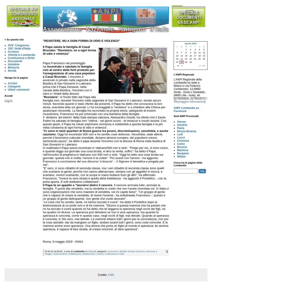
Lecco (181, 137)
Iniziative (13, 64)
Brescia (182, 147)
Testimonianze (60, 254)
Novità (12, 70)
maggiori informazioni (191, 101)
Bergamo (183, 153)
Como (181, 143)
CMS (111, 275)
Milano (181, 156)
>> (204, 65)
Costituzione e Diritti (21, 58)
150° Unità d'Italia (19, 48)
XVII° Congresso (18, 45)
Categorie (14, 86)
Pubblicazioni (74, 254)
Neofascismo (88, 254)
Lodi (180, 134)
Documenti (15, 61)
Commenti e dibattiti (117, 251)
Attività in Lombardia (21, 54)
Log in (8, 101)
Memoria (13, 67)
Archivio (13, 51)
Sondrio (182, 125)
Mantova (182, 150)
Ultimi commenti (18, 89)
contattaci (90, 251)
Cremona (183, 140)
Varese (181, 121)
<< (178, 65)
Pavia (180, 128)
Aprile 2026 (190, 43)
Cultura (99, 254)
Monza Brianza (186, 131)
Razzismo (140, 251)
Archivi (12, 83)
